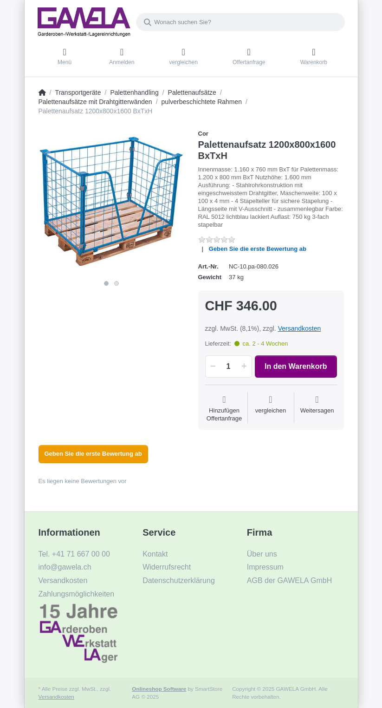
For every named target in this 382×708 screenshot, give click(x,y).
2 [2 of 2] (116, 283)
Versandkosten (299, 328)
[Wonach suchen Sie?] (240, 22)
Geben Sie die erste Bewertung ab (257, 248)
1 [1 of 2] (106, 283)
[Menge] (228, 366)
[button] (212, 366)
